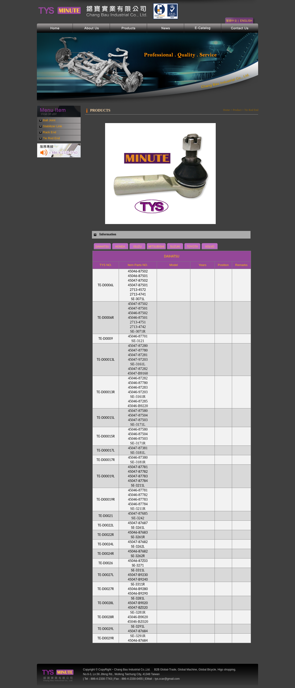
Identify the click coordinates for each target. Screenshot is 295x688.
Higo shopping (226, 669)
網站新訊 (165, 28)
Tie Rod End (51, 138)
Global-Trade (168, 669)
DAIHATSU (102, 246)
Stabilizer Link (52, 126)
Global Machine (187, 669)
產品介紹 (128, 28)
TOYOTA (192, 246)
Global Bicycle (207, 669)
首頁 (55, 28)
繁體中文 (231, 20)
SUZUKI (175, 246)
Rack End (49, 132)
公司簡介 (91, 28)
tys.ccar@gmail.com (167, 678)
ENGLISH (246, 20)
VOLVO (209, 246)
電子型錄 (202, 28)
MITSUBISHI (156, 246)
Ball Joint (49, 120)
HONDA (120, 246)
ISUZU (137, 246)
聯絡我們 (239, 28)
